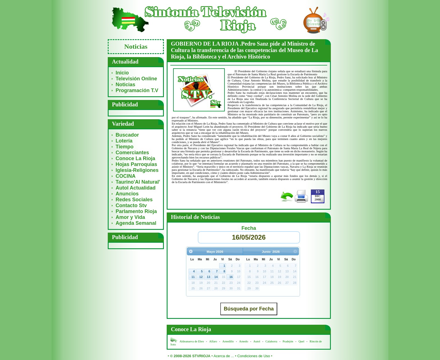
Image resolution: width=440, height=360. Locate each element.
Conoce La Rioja (135, 158)
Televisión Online (136, 78)
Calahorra (271, 341)
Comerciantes (132, 152)
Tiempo (125, 146)
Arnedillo (228, 341)
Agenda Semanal (136, 223)
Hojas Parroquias (136, 164)
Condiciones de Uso (253, 356)
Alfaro (213, 341)
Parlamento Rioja (136, 211)
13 (208, 277)
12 (201, 277)
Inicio (122, 73)
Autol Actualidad (135, 188)
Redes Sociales (134, 199)
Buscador (127, 135)
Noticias (125, 84)
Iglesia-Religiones (137, 170)
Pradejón (288, 341)
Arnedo (243, 341)
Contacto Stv (131, 205)
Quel (301, 341)
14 (216, 277)
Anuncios (127, 194)
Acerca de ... (224, 356)
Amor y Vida (130, 217)
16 (231, 277)
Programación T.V (137, 90)
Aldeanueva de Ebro (192, 341)
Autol (257, 341)
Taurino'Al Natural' (138, 182)
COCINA (126, 176)
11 (193, 277)
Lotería (124, 141)
